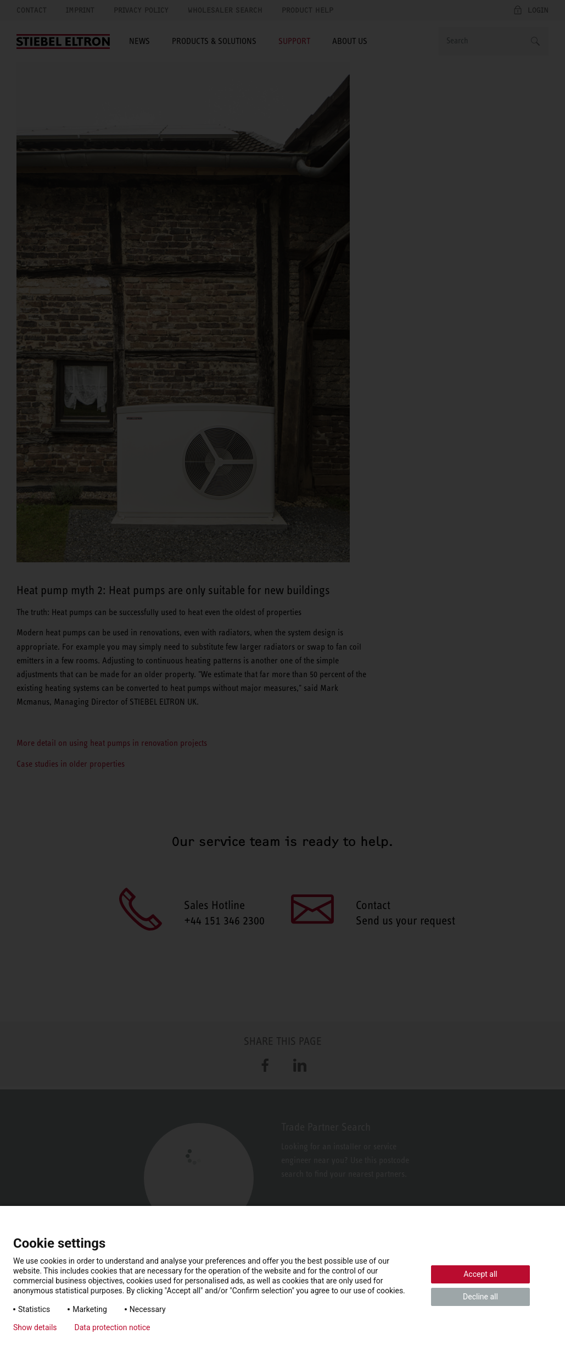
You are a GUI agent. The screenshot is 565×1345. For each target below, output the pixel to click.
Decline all (480, 1296)
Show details (35, 1327)
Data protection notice (112, 1327)
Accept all (480, 1274)
